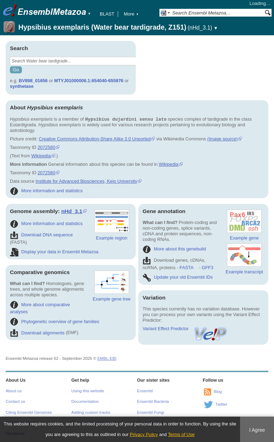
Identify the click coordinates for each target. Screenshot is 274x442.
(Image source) (222, 138)
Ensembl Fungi (150, 412)
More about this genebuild (174, 249)
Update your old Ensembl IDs (177, 277)
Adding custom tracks (90, 412)
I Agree (257, 430)
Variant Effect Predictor (185, 328)
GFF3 (207, 267)
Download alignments (37, 332)
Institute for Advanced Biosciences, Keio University (86, 181)
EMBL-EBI (106, 358)
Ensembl (145, 391)
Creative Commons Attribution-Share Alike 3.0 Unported (95, 138)
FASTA (186, 267)
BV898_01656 (33, 80)
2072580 (46, 147)
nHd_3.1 (71, 211)
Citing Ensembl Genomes (29, 412)
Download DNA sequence (41, 234)
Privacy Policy (144, 434)
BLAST (107, 14)
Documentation (85, 401)
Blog (218, 391)
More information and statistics (46, 190)
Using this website (87, 391)
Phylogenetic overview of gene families (54, 321)
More (131, 14)
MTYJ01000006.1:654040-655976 (88, 80)
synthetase (22, 86)
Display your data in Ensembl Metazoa (54, 251)
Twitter (221, 404)
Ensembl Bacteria (153, 401)
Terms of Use (181, 434)
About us (14, 391)
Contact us (15, 401)
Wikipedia (41, 155)
